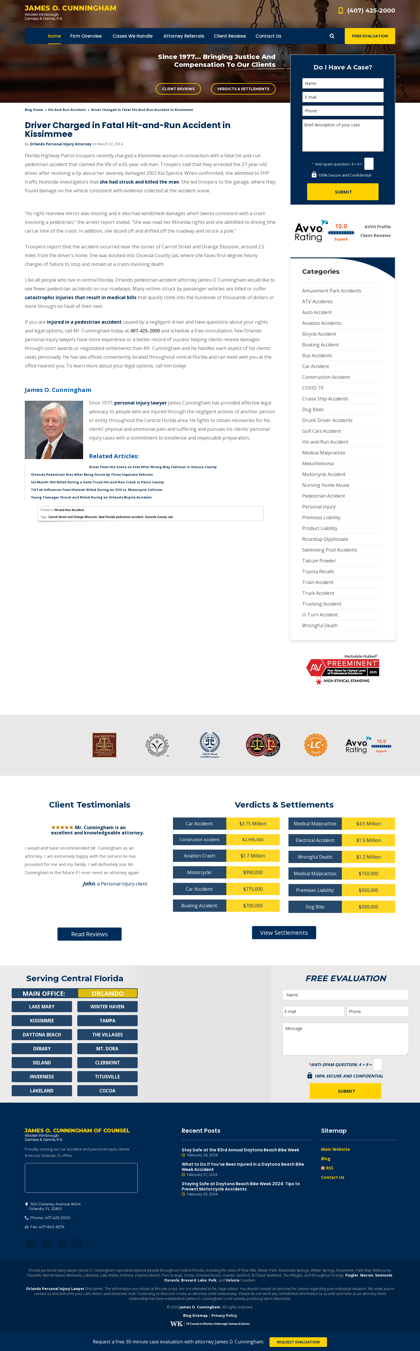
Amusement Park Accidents (331, 291)
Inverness (41, 1076)
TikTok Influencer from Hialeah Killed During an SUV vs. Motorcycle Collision (96, 489)
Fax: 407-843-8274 (44, 1227)
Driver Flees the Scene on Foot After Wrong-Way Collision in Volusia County (153, 467)
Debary (42, 1048)
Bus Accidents (317, 355)
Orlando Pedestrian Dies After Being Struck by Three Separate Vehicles (92, 474)
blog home (34, 109)
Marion (366, 1276)
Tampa (107, 1020)
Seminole (383, 1276)
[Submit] (343, 191)
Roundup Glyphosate (325, 539)
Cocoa (107, 1090)
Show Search (331, 36)
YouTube (77, 1244)
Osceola (171, 1281)
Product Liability (319, 528)
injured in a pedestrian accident (84, 322)
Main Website (335, 1149)
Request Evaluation (298, 1342)
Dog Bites (313, 409)
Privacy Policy (224, 1316)
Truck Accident (318, 593)
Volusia (232, 1281)
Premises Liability (321, 517)
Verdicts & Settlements (243, 89)
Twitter (46, 1244)
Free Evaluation (370, 36)
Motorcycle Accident (324, 474)
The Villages (107, 1034)
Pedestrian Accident (323, 496)
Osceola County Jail (159, 517)
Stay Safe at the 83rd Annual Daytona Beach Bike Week (247, 1152)
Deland (42, 1062)
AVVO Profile (378, 226)
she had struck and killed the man (139, 182)
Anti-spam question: (331, 164)
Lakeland (42, 1090)
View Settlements (284, 933)
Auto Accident (317, 312)
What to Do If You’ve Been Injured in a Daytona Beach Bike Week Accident (247, 1169)
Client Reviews (178, 89)
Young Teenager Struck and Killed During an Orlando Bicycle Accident (91, 497)
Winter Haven (107, 1006)
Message (345, 1039)
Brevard (188, 1281)
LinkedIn (62, 1244)
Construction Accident (326, 377)
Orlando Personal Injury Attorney (61, 144)
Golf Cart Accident (321, 431)
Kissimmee (42, 1020)
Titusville (107, 1076)
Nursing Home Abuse (325, 485)
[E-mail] (343, 97)
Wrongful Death (320, 625)
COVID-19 (312, 388)
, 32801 (53, 1207)
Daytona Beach (42, 1034)
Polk (213, 1281)
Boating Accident (320, 345)
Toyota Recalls (318, 571)
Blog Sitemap (195, 1316)
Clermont (107, 1062)
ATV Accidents (317, 301)
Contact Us (332, 1177)
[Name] (343, 83)
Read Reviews (89, 934)
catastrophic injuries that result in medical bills (80, 297)
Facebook (31, 1244)
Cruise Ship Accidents (325, 399)
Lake (202, 1281)
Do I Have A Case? (343, 67)
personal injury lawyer (140, 403)
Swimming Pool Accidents (329, 550)
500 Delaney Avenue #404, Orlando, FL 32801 (81, 1179)
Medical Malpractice (323, 453)
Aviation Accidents (322, 323)
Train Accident (317, 582)
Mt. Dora (107, 1048)
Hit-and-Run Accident (67, 109)
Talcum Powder (319, 561)
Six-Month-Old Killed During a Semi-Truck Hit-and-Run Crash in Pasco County (97, 482)
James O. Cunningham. (200, 1307)
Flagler (351, 1276)
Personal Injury (319, 507)
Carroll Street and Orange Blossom (72, 517)
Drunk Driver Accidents (327, 420)
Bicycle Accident (319, 334)
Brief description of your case (343, 135)
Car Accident (315, 366)
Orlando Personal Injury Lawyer (55, 1289)
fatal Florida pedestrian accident (121, 517)
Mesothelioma (318, 463)
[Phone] (343, 110)
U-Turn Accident (320, 615)
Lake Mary (42, 1006)
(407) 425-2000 (371, 10)
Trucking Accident (321, 604)
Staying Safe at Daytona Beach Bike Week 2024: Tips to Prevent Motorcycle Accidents (247, 1189)
